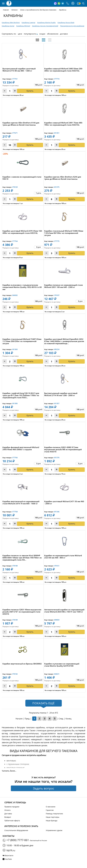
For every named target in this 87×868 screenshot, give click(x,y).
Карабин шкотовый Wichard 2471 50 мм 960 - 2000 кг (64, 502)
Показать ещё (43, 703)
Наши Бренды (51, 820)
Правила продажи (11, 807)
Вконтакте (9, 855)
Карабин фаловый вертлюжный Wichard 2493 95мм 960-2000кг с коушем (20, 448)
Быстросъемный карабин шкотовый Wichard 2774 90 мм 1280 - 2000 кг (60, 394)
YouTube (8, 859)
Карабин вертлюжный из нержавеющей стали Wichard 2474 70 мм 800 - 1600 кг (20, 502)
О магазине (50, 807)
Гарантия (50, 810)
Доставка (8, 813)
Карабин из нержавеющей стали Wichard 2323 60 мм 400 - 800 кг (63, 556)
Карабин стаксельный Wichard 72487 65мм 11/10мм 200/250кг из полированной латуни (21, 341)
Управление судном (54, 830)
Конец (68, 718)
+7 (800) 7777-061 (17, 840)
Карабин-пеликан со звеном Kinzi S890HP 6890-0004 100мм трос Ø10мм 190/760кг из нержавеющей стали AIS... (22, 557)
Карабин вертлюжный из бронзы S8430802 (22, 664)
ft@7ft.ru (10, 850)
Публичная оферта (12, 820)
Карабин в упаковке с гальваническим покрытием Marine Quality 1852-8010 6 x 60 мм (22, 287)
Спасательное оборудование (16, 830)
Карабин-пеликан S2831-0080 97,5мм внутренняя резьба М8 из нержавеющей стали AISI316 (63, 449)
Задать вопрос (43, 788)
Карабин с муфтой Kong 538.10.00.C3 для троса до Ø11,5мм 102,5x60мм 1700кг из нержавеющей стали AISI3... (20, 395)
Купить (30, 307)
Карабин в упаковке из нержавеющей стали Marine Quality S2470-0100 (61, 665)
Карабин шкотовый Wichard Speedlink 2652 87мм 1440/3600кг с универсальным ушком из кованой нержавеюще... (64, 341)
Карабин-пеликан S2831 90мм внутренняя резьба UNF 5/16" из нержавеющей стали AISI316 (21, 612)
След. (61, 718)
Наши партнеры (52, 817)
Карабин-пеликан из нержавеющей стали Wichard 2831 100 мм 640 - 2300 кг (63, 286)
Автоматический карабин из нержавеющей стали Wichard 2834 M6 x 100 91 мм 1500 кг (64, 611)
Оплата (7, 810)
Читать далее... (9, 770)
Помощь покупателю (54, 813)
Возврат (7, 817)
